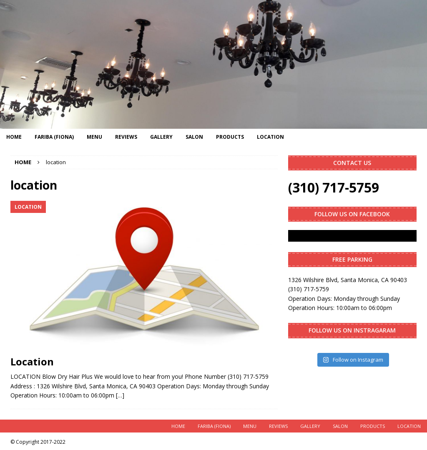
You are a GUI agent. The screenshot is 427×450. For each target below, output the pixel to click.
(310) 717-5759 (333, 187)
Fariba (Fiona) (54, 136)
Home (14, 136)
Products (230, 136)
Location (270, 136)
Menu (94, 136)
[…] (120, 395)
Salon (194, 136)
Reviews (126, 136)
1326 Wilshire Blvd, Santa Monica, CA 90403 (347, 280)
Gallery (161, 136)
